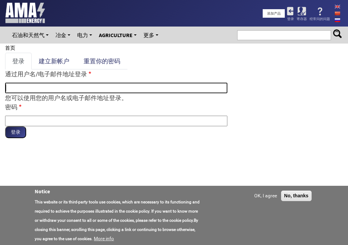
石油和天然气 (28, 35)
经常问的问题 (320, 19)
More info (104, 239)
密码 (11, 107)
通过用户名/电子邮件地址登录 (46, 74)
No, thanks (296, 196)
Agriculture (116, 35)
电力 (82, 35)
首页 (10, 48)
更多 (148, 35)
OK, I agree (265, 196)
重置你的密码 (102, 61)
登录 (290, 19)
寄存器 (302, 19)
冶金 (60, 35)
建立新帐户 (54, 61)
